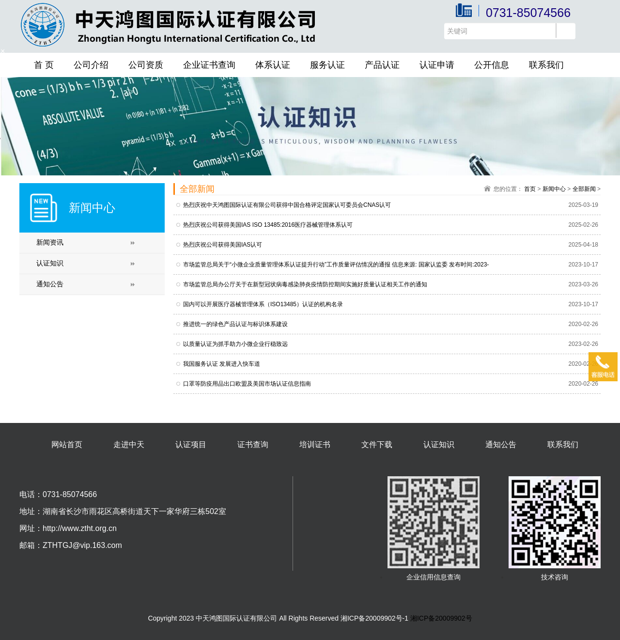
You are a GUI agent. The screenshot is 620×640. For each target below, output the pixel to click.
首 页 (44, 65)
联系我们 (546, 65)
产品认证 (382, 65)
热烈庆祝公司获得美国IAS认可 (222, 244)
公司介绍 (91, 65)
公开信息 (491, 65)
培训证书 (314, 444)
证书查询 (252, 444)
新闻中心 (554, 189)
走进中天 (128, 444)
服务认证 (327, 65)
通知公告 (49, 284)
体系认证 (272, 65)
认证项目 (190, 444)
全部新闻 (584, 189)
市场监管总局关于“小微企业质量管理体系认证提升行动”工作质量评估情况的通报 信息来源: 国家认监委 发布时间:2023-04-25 (336, 265)
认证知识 (49, 263)
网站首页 (66, 444)
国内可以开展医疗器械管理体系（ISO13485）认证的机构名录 (263, 304)
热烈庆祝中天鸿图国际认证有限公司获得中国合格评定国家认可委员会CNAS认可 (287, 205)
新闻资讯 (49, 242)
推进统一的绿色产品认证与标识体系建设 (235, 324)
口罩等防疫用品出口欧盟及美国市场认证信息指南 (247, 383)
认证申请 (436, 65)
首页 (530, 189)
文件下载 (376, 444)
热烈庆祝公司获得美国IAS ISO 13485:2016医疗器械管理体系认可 (268, 224)
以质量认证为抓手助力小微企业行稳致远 (235, 344)
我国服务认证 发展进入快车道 (221, 363)
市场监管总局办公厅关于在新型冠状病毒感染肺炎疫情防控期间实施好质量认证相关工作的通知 (305, 284)
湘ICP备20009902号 (441, 618)
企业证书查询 (209, 65)
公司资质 (145, 65)
